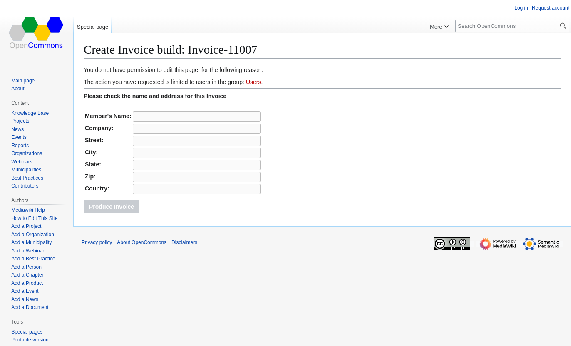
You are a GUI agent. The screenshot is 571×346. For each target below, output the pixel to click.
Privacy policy (97, 242)
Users (253, 82)
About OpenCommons (141, 242)
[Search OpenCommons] (512, 26)
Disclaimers (184, 242)
